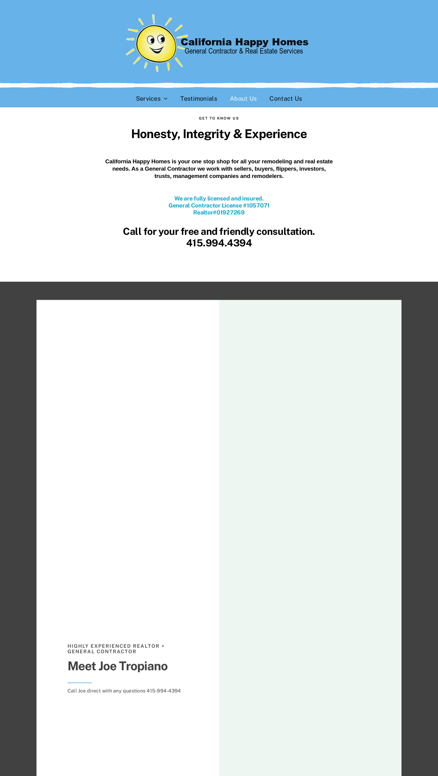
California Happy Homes (137, 161)
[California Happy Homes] (219, 14)
